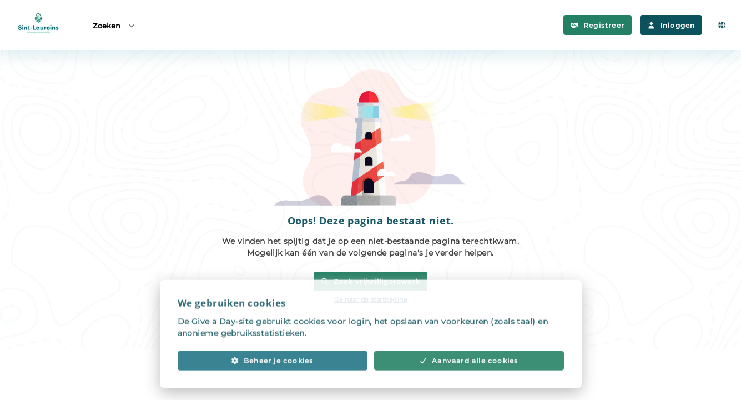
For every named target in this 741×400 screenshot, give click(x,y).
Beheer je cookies (272, 371)
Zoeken (114, 25)
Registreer (597, 25)
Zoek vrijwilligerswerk (370, 281)
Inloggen (671, 25)
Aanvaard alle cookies (469, 371)
